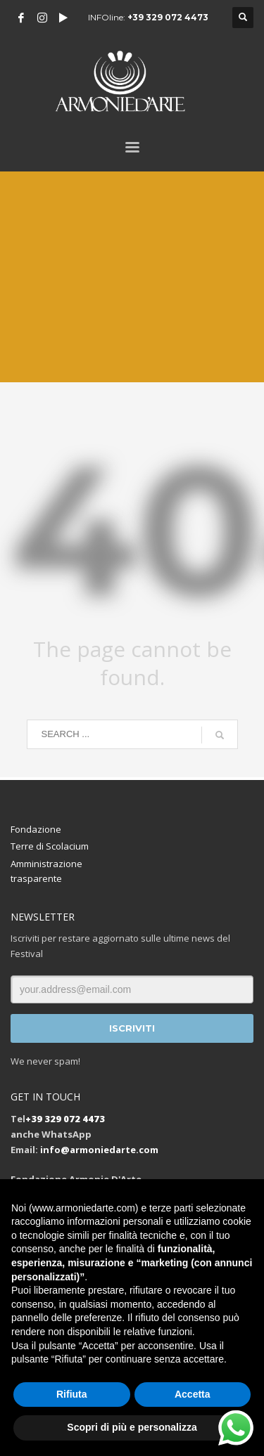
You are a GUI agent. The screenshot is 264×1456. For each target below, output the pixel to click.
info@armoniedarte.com (99, 1149)
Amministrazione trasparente (46, 871)
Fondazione (36, 829)
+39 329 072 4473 (167, 17)
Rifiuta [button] (71, 1394)
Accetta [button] (192, 1394)
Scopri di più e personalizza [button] (131, 1427)
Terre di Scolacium (50, 846)
